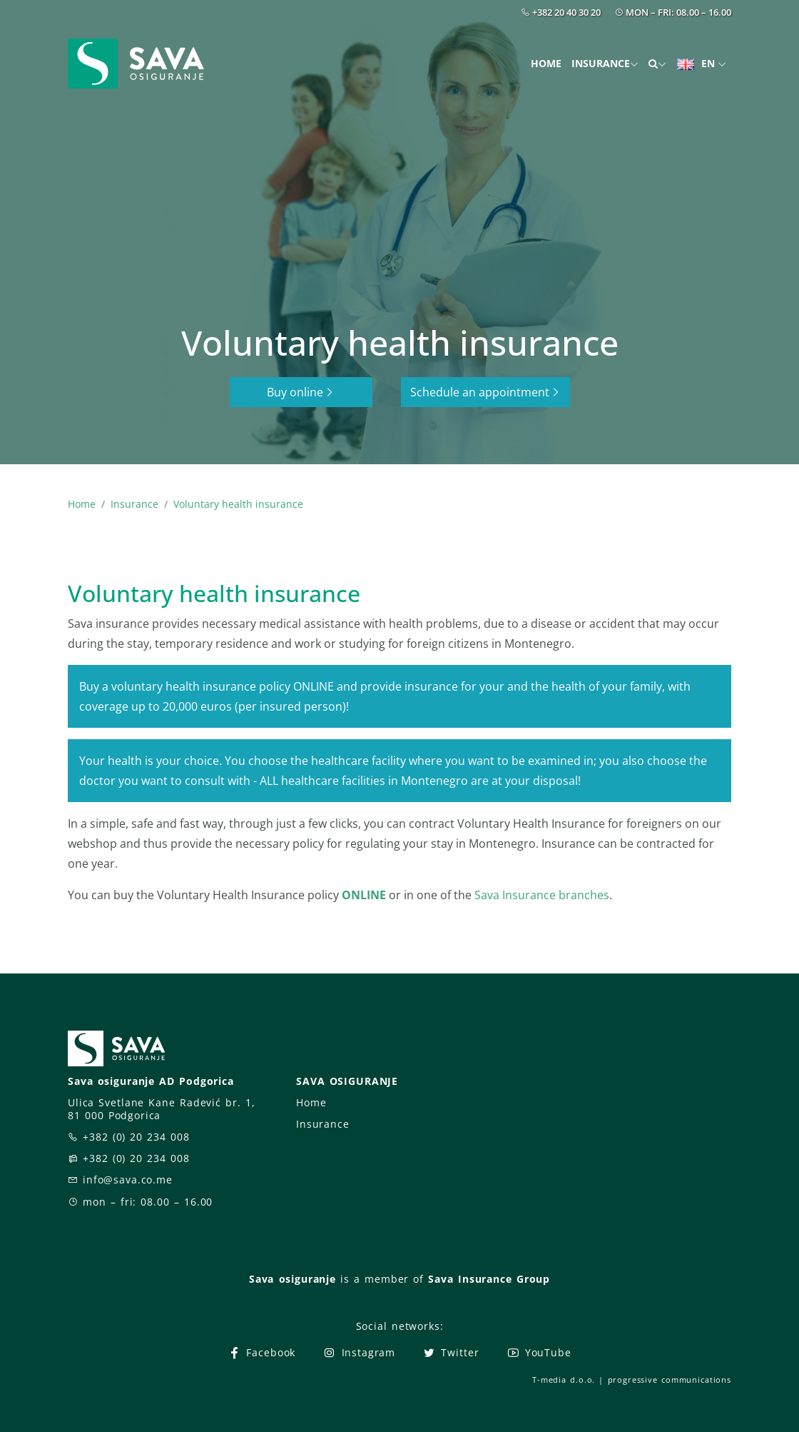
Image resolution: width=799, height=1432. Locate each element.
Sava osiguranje (292, 1279)
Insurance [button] (600, 63)
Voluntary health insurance (238, 504)
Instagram (358, 1352)
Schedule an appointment (485, 392)
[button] (657, 63)
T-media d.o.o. (563, 1379)
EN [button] (697, 63)
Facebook (261, 1352)
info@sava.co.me (128, 1179)
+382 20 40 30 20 (566, 12)
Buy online (301, 392)
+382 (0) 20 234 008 (136, 1136)
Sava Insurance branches (541, 895)
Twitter (450, 1352)
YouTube (539, 1352)
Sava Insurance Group (489, 1279)
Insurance (134, 504)
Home (546, 63)
